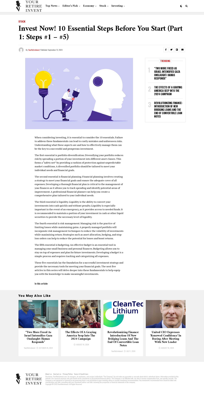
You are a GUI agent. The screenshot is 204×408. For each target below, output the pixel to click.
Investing (117, 6)
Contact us (57, 391)
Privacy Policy (67, 391)
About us (48, 391)
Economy (88, 6)
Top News (51, 6)
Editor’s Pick (70, 6)
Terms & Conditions (81, 391)
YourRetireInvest (34, 49)
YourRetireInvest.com (60, 393)
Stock (102, 6)
